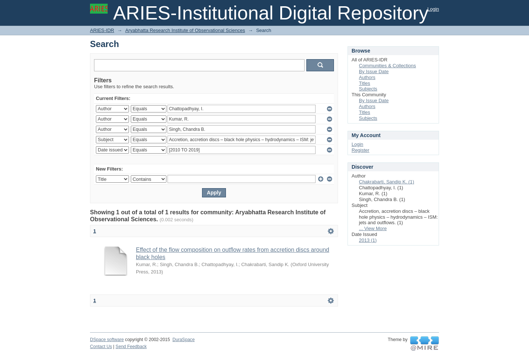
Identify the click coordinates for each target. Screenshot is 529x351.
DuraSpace (183, 339)
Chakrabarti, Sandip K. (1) (386, 182)
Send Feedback (131, 346)
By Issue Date (374, 71)
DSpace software (107, 339)
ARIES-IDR (102, 30)
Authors (367, 77)
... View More (373, 228)
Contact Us (101, 346)
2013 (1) (368, 240)
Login (433, 9)
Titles (364, 83)
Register (360, 150)
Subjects (368, 89)
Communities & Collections (387, 65)
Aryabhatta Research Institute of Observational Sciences (185, 30)
